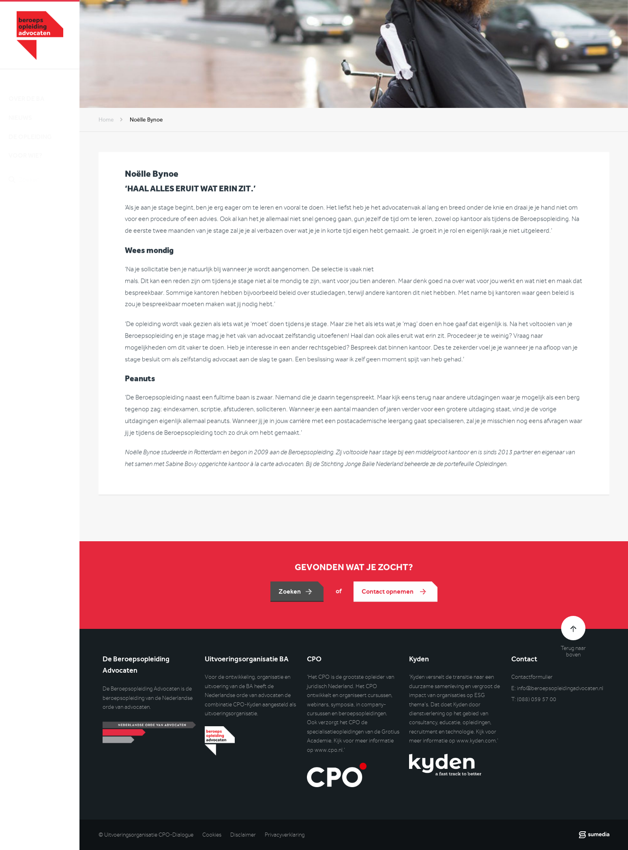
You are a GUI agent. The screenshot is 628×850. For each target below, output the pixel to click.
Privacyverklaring (284, 834)
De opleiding (30, 129)
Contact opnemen (388, 594)
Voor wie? (25, 149)
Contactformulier (532, 677)
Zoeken (290, 594)
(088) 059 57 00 (536, 699)
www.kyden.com (476, 740)
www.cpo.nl (329, 750)
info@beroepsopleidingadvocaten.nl (560, 688)
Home (106, 120)
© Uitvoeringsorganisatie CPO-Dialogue (146, 834)
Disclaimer (243, 834)
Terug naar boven (573, 651)
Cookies (211, 834)
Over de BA (26, 92)
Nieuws (20, 111)
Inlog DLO (44, 216)
